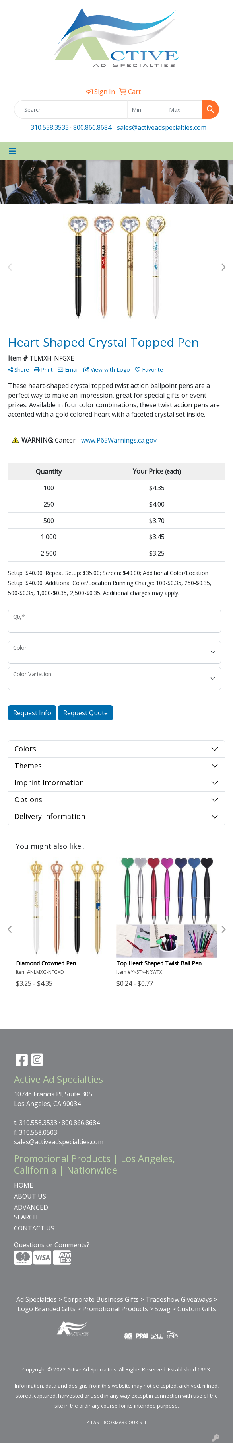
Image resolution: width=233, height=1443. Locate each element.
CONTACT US (34, 1228)
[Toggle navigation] (12, 151)
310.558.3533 (50, 127)
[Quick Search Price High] (183, 109)
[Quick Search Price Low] (146, 109)
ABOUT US (30, 1196)
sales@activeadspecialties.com (161, 127)
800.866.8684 (92, 127)
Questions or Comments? (51, 1244)
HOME (23, 1185)
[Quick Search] (71, 109)
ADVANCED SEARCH (31, 1212)
